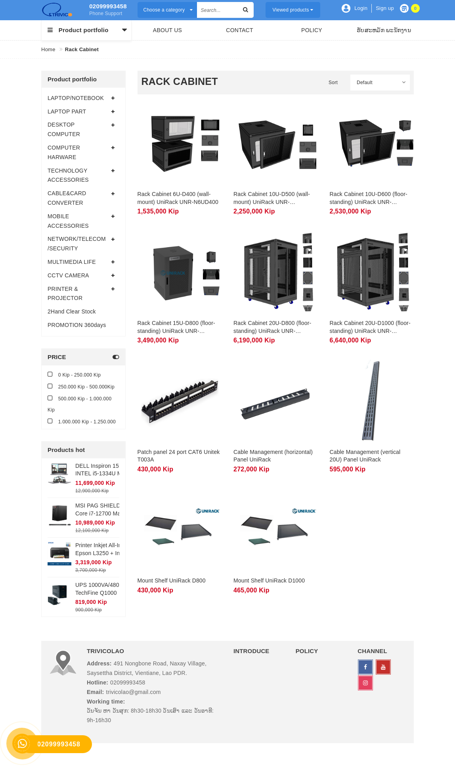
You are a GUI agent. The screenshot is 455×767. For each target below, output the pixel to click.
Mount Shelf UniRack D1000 (269, 580)
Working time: (106, 701)
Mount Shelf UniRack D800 (172, 580)
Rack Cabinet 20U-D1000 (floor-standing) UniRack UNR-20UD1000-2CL (370, 331)
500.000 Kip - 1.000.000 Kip (79, 404)
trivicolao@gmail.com (133, 692)
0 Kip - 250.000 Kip (74, 374)
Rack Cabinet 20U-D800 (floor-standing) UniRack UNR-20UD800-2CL (272, 331)
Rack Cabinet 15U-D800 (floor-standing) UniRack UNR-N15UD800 (176, 331)
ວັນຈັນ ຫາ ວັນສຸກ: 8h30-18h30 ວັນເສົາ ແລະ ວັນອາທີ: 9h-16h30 (150, 715)
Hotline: (97, 682)
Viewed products (293, 10)
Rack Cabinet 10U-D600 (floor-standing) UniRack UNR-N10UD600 (368, 202)
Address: (99, 663)
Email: (95, 692)
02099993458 (107, 6)
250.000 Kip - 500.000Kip (81, 386)
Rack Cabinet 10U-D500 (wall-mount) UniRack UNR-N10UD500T (271, 202)
